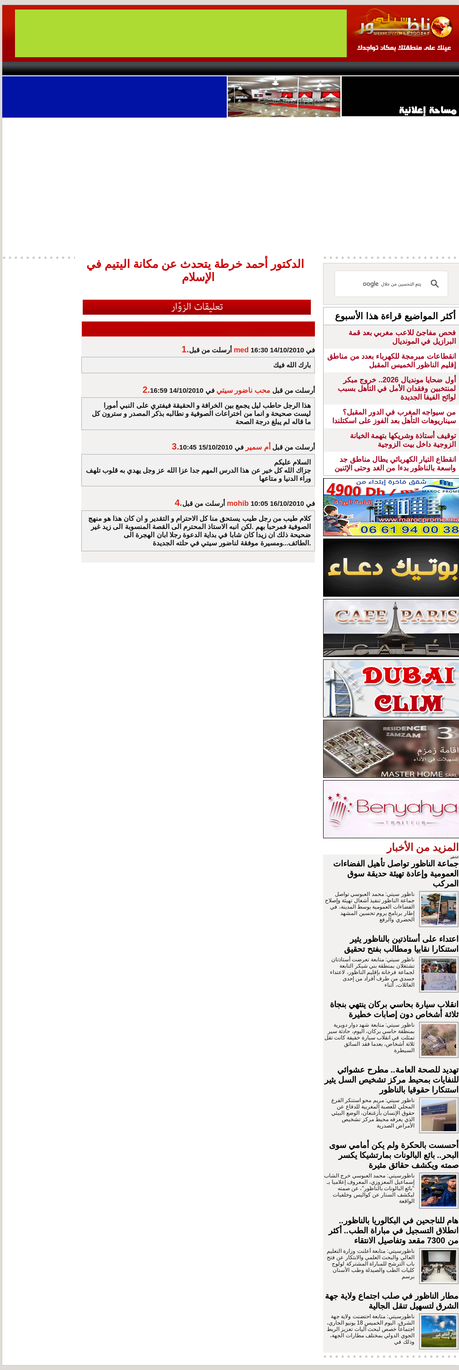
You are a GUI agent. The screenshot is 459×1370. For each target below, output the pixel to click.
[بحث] (392, 283)
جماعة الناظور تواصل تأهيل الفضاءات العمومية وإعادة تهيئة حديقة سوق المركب (396, 873)
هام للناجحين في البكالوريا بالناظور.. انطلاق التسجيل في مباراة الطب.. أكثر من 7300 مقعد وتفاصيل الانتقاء (394, 1230)
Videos (175, 68)
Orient (283, 68)
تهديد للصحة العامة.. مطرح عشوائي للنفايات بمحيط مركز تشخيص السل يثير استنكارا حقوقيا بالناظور (391, 1079)
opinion (93, 68)
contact (28, 68)
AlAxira (64, 68)
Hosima (322, 68)
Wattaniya (249, 68)
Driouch (364, 68)
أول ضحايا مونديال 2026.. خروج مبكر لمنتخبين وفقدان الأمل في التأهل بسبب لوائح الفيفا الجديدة (396, 388)
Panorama (129, 68)
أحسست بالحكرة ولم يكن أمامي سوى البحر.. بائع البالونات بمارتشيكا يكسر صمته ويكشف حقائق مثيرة (394, 1155)
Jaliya (214, 68)
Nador (401, 68)
